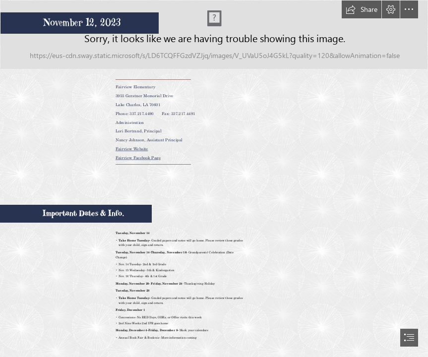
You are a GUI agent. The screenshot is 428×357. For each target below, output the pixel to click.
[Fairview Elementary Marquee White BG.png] (214, 34)
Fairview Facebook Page (138, 157)
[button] (361, 9)
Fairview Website (132, 148)
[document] (214, 178)
